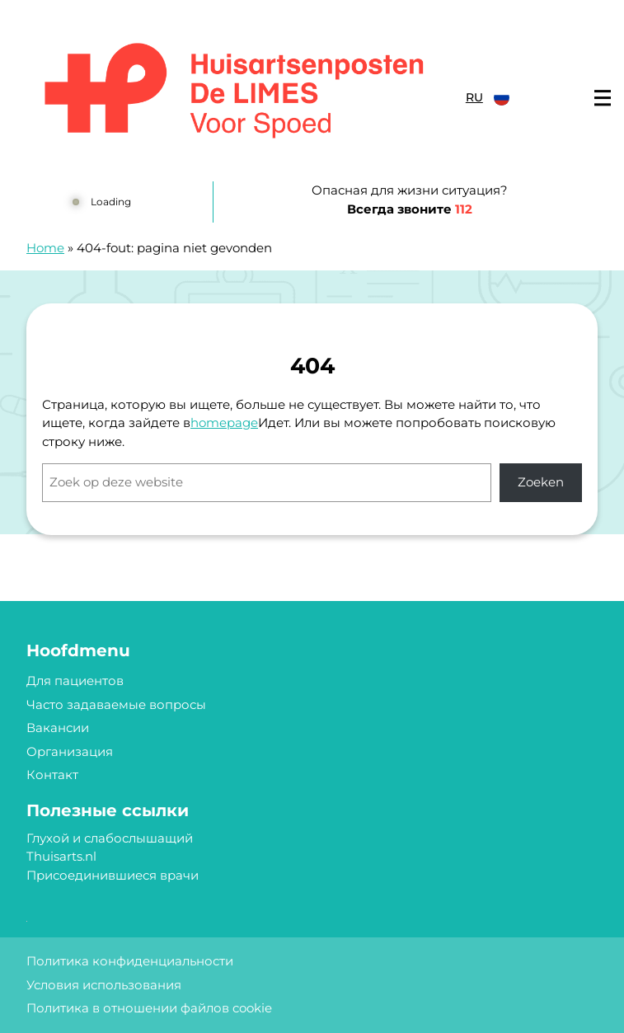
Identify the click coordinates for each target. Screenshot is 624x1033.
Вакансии (57, 727)
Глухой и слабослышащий (109, 838)
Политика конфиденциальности (129, 961)
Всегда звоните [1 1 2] (409, 209)
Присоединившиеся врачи (112, 875)
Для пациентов (75, 680)
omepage (228, 422)
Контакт (52, 774)
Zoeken (541, 482)
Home (45, 248)
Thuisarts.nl (61, 856)
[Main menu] (602, 98)
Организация (69, 751)
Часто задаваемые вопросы (116, 704)
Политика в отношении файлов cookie (149, 1008)
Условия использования (103, 985)
